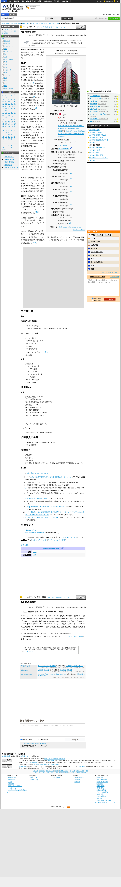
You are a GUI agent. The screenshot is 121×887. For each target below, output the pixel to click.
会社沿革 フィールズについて (37, 498)
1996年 (23, 178)
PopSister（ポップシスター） (35, 341)
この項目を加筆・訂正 (69, 537)
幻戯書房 (28, 455)
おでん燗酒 (93, 104)
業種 (56, 145)
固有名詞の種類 (16, 23)
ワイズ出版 (63, 670)
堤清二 (31, 89)
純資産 (55, 196)
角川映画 (73, 43)
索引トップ (40, 27)
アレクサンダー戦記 (32, 424)
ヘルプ (118, 1)
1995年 (60, 140)
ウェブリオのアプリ (36, 777)
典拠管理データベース (52, 548)
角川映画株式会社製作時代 (98, 140)
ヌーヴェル (46, 616)
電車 (5, 49)
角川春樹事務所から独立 (97, 147)
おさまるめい (94, 101)
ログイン (100, 1)
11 (46, 351)
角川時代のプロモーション (98, 158)
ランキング (56, 27)
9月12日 (66, 140)
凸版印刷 (61, 224)
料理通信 (28, 463)
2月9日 (39, 621)
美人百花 (28, 355)
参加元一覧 (116, 14)
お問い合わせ (29, 651)
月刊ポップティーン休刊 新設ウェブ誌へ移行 (43, 517)
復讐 (63, 621)
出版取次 (27, 100)
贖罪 (47, 626)
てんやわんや (94, 111)
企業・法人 (34, 23)
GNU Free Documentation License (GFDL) (46, 764)
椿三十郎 (28, 404)
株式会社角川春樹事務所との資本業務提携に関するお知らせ (51, 477)
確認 (92, 269)
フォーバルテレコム (44, 666)
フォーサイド (62, 218)
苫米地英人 (29, 460)
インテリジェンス (97, 255)
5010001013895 (63, 149)
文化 (5, 65)
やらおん (94, 238)
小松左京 (28, 349)
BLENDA (28, 346)
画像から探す (34, 779)
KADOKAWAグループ (33, 143)
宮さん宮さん (94, 119)
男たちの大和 (30, 399)
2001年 (34, 621)
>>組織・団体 (56, 671)
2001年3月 (27, 624)
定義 (92, 265)
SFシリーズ (54, 616)
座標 (63, 131)
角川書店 (24, 69)
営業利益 (54, 176)
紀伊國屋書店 (36, 91)
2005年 (23, 196)
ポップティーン (31, 167)
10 (34, 242)
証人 (64, 624)
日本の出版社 (24, 670)
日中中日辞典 (37, 1)
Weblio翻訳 (100, 783)
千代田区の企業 (54, 23)
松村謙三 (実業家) (96, 262)
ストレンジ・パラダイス (98, 114)
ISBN (56, 618)
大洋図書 (69, 666)
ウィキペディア (29, 27)
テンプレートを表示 (79, 230)
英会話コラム (9, 157)
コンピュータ (8, 46)
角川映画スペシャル (96, 137)
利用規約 (11, 783)
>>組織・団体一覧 (55, 667)
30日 (32, 624)
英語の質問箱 (9, 162)
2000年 (44, 618)
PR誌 (36, 326)
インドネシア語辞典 (102, 792)
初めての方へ (107, 14)
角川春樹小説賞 (30, 445)
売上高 (55, 170)
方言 (5, 86)
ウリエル (77, 618)
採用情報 (77, 781)
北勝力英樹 (94, 245)
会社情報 (77, 779)
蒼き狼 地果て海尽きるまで (34, 402)
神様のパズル (30, 407)
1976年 (31, 122)
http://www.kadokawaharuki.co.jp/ (69, 227)
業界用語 (7, 43)
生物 (5, 78)
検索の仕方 (11, 779)
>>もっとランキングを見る (110, 272)
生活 (5, 67)
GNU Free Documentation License (54, 759)
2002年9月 (76, 626)
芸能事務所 (34, 119)
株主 (56, 215)
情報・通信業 (62, 145)
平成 (29, 66)
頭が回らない (95, 241)
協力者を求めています (38, 540)
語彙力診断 (8, 165)
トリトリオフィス (77, 666)
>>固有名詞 (44, 667)
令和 (29, 217)
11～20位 (100, 235)
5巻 (67, 616)
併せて (62, 616)
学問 (5, 62)
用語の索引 (48, 27)
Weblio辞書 (33, 762)
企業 (37, 537)
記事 (36, 611)
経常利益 (54, 183)
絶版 (70, 616)
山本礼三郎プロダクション (46, 674)
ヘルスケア (7, 70)
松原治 (25, 94)
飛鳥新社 (39, 89)
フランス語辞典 (101, 790)
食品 (5, 80)
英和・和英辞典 (26, 1)
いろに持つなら (95, 96)
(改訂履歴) (50, 760)
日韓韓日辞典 (48, 1)
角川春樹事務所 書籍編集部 (34, 533)
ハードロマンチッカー (33, 413)
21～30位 (108, 235)
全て (3, 38)
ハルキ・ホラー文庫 (32, 380)
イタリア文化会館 (64, 123)
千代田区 (66, 120)
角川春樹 (61, 160)
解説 (61, 611)
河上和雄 (29, 97)
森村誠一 (41, 86)
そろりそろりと (95, 106)
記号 (4, 150)
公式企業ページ (79, 777)
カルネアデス (55, 626)
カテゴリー (64, 27)
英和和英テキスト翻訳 (32, 720)
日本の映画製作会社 (26, 674)
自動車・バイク (9, 51)
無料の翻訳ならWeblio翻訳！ (34, 7)
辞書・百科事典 (9, 88)
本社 (51, 114)
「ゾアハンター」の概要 (74, 636)
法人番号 (54, 148)
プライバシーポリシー (15, 786)
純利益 (55, 189)
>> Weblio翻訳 (114, 277)
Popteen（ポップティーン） (35, 352)
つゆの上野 (93, 109)
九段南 (71, 120)
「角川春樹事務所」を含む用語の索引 (34, 744)
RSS (68, 807)
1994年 (28, 161)
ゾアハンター (27, 611)
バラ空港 (94, 248)
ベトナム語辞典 (101, 796)
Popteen (77, 237)
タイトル (80, 616)
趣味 (5, 72)
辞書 (4, 1)
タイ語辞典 (100, 794)
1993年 (39, 130)
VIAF (34, 552)
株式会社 (61, 111)
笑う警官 (28, 410)
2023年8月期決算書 (41, 473)
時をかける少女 (30, 396)
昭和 (36, 122)
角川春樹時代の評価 (96, 155)
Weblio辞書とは (13, 777)
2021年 (23, 231)
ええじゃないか (95, 98)
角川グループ (53, 43)
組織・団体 (26, 23)
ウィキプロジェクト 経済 (56, 540)
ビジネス (7, 41)
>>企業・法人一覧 (67, 667)
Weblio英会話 (9, 159)
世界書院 (53, 666)
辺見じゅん (29, 458)
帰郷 (91, 121)
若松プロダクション (60, 674)
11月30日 (50, 618)
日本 (64, 115)
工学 (5, 57)
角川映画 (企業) (94, 130)
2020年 (23, 217)
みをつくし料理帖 (31, 415)
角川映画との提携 (95, 132)
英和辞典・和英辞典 (102, 781)
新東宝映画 (43, 675)
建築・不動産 (8, 59)
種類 (56, 111)
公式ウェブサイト (31, 530)
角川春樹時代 (94, 153)
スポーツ (7, 75)
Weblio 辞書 (109, 1)
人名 (5, 83)
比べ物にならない (97, 252)
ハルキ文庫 (29, 363)
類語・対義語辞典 (14, 1)
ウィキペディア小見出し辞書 (34, 597)
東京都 (60, 120)
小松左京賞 (29, 442)
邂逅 (92, 259)
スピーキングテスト (11, 167)
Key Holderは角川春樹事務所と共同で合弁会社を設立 (46, 507)
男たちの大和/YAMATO (31, 199)
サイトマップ (12, 788)
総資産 (55, 202)
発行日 (25, 618)
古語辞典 (56, 1)
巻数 (75, 616)
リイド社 (46, 670)
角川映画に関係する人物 (97, 135)
